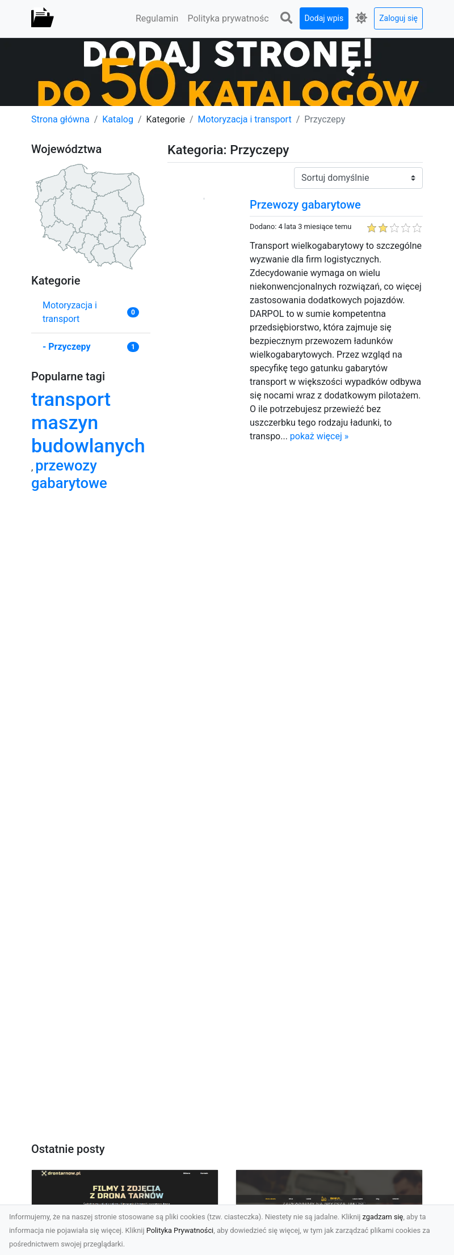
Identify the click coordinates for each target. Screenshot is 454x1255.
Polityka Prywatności (180, 1230)
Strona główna (60, 119)
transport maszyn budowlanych (88, 422)
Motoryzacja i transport (245, 119)
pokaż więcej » (319, 436)
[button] (286, 18)
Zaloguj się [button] (398, 18)
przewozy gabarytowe (69, 474)
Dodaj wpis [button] (324, 18)
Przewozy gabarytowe (305, 204)
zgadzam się (383, 1216)
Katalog (117, 119)
